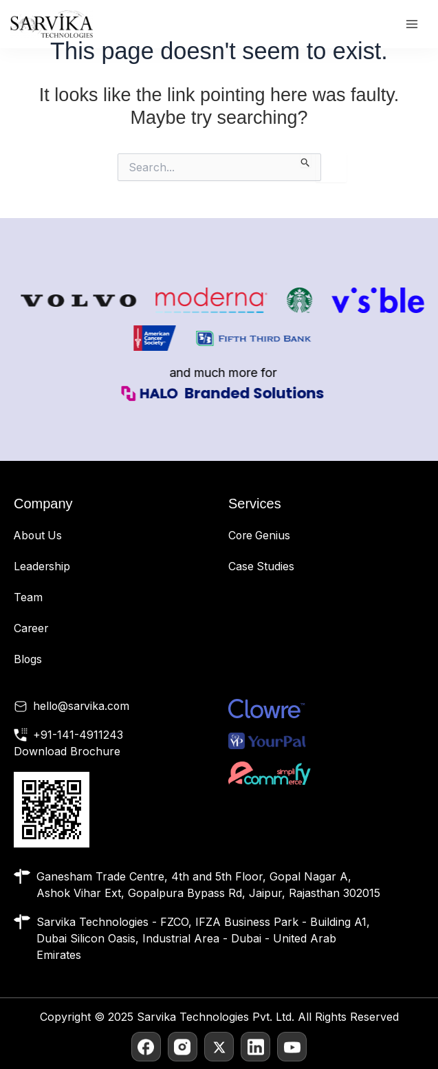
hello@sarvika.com (82, 703)
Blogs (28, 656)
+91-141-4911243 (78, 732)
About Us (39, 535)
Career (32, 626)
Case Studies (261, 565)
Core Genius (260, 535)
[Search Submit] (305, 160)
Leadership (42, 565)
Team (28, 596)
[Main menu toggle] (411, 24)
